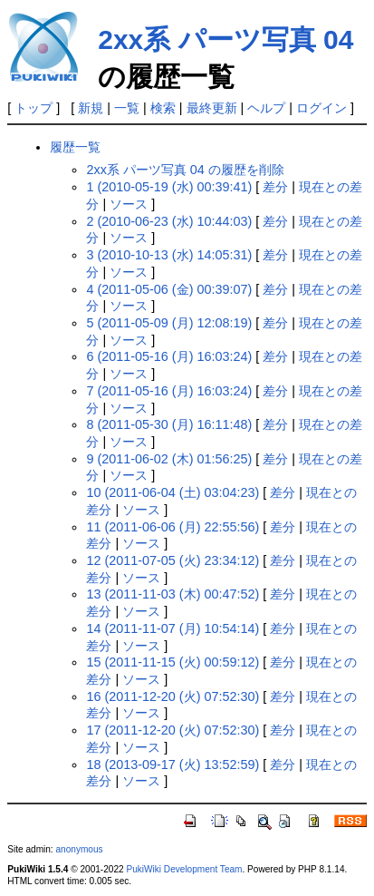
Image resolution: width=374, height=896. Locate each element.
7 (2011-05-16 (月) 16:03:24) (169, 391)
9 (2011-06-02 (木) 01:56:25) (169, 459)
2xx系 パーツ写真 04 (225, 39)
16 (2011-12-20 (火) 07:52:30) (172, 696)
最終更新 (212, 108)
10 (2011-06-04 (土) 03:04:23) (172, 492)
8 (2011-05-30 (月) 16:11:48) (169, 424)
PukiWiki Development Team (184, 869)
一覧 (126, 108)
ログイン (321, 108)
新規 (90, 108)
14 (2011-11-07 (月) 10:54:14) (172, 628)
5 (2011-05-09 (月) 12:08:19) (169, 323)
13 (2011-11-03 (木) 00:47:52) (172, 594)
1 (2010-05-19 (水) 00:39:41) (169, 187)
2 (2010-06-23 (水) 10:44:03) (169, 221)
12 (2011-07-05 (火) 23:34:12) (172, 560)
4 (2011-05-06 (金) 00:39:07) (169, 289)
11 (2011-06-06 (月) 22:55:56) (172, 527)
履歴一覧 (75, 147)
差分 (275, 187)
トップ (33, 108)
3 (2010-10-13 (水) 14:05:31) (169, 255)
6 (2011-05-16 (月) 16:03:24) (169, 356)
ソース (129, 204)
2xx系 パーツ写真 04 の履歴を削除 (184, 169)
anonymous (78, 849)
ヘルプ (266, 108)
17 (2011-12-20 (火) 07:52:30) (172, 730)
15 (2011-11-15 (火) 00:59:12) (172, 662)
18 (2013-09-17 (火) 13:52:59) (172, 764)
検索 (163, 108)
